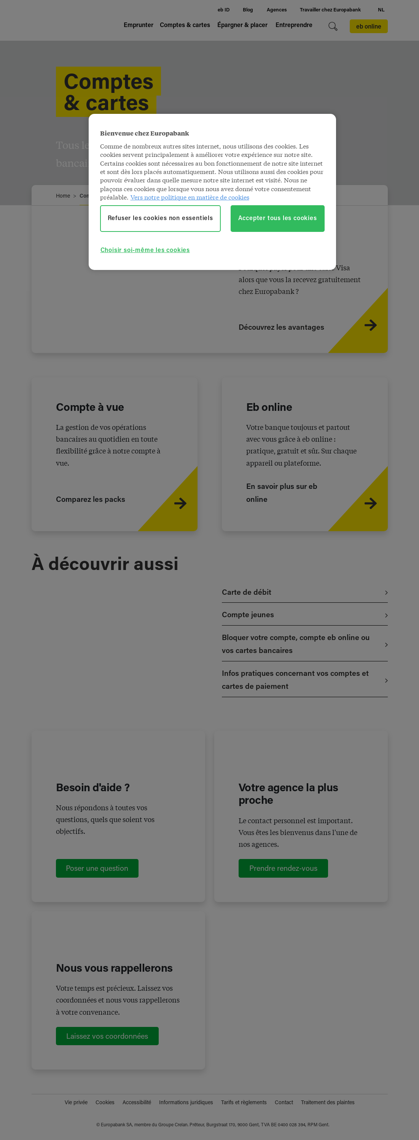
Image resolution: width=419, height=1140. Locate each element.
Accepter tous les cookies (277, 219)
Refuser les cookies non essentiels (160, 219)
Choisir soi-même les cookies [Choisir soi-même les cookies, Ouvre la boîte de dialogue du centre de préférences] (145, 250)
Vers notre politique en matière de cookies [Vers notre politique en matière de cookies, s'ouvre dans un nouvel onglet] (190, 196)
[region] (212, 192)
